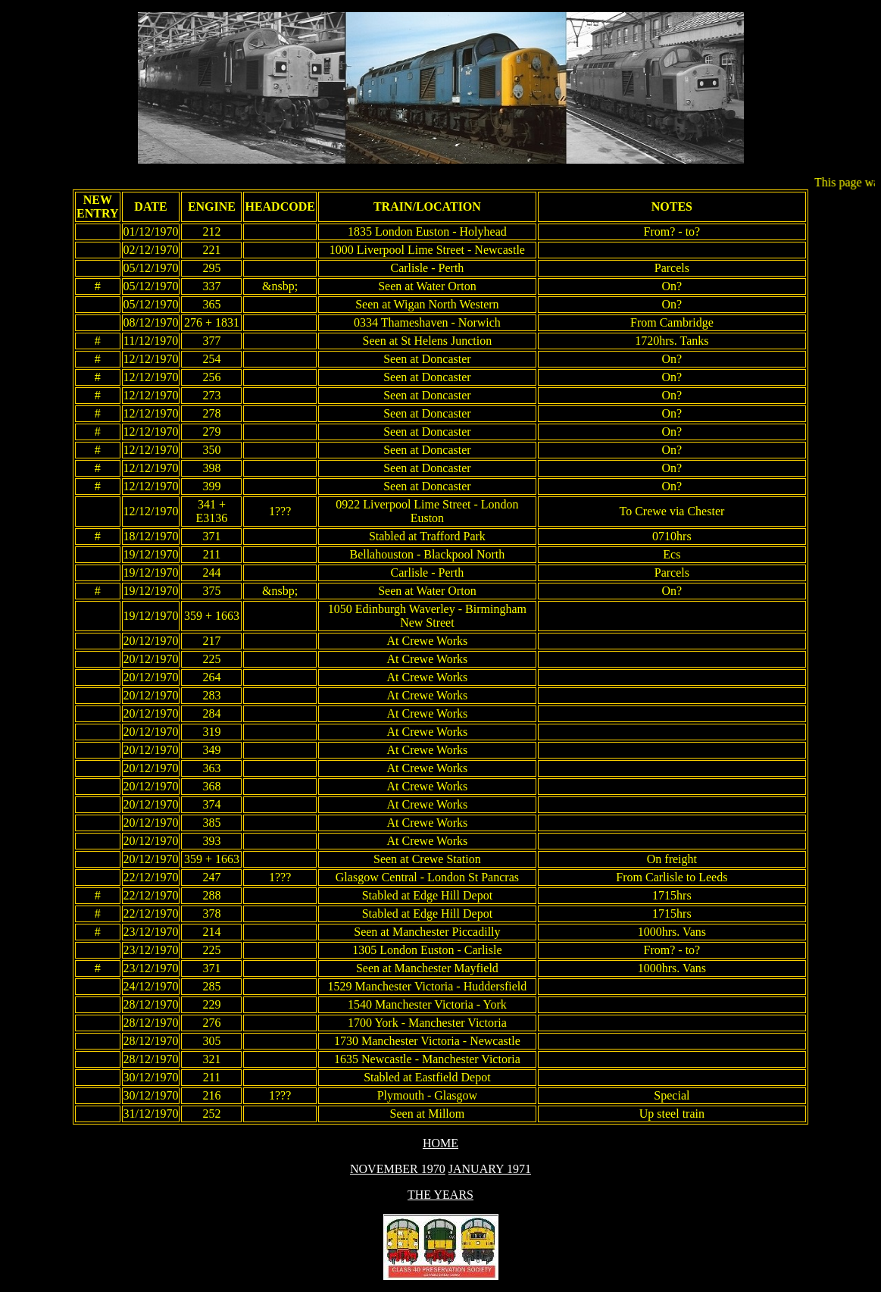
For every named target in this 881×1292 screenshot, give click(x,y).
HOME (440, 1143)
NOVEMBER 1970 (397, 1168)
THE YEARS (440, 1194)
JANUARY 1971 (489, 1168)
